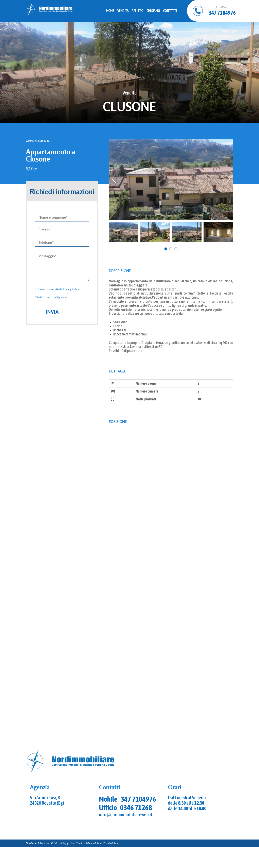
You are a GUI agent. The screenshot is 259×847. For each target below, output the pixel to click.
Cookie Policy (110, 843)
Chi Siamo (153, 11)
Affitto (137, 11)
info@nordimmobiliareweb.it (125, 814)
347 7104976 (138, 799)
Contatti (170, 11)
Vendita (123, 11)
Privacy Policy (71, 289)
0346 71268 (136, 807)
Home (110, 11)
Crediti (79, 843)
